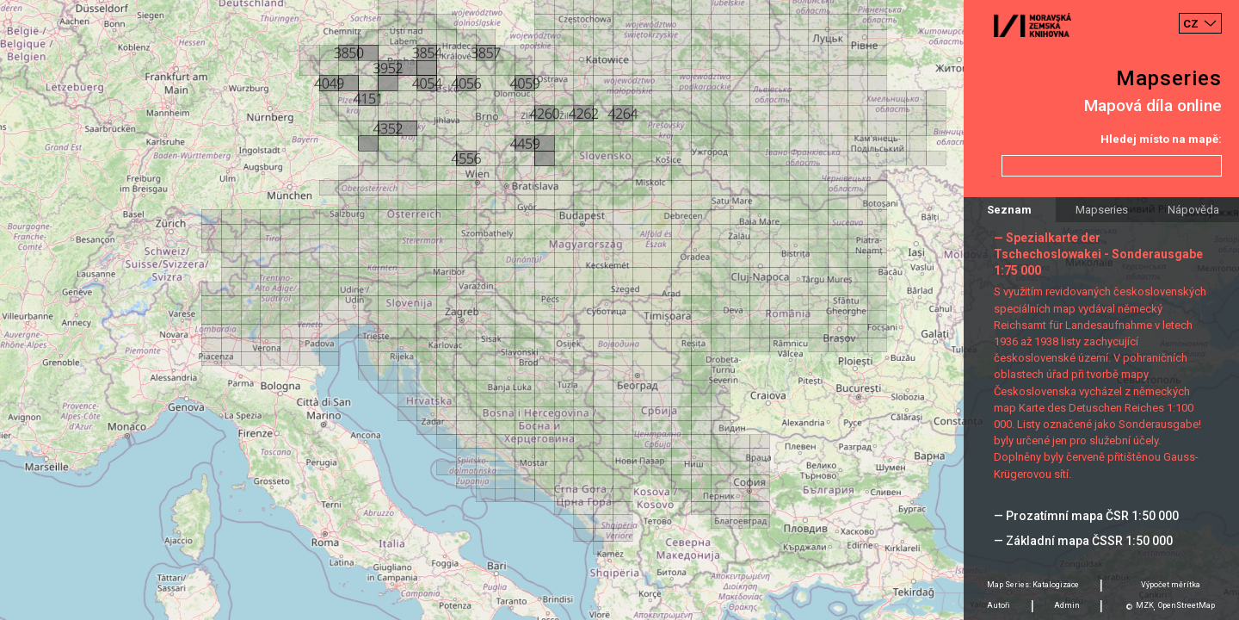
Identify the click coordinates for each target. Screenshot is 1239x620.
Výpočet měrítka (1170, 584)
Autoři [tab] (998, 605)
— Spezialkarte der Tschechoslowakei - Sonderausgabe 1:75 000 (1098, 254)
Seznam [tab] (1009, 209)
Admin (1067, 605)
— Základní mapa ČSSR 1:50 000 (1083, 541)
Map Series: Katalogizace (1033, 584)
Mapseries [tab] (1102, 209)
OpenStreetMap (1186, 605)
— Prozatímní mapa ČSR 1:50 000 (1086, 516)
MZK (1145, 605)
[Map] (619, 310)
